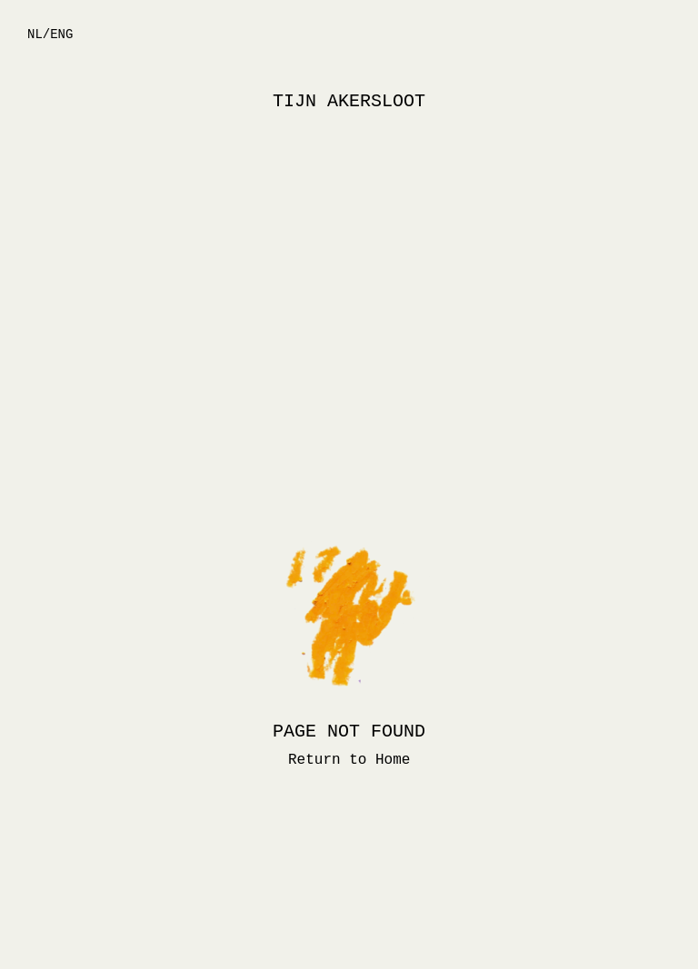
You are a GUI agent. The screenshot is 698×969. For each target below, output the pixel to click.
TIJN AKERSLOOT (349, 101)
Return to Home (349, 760)
